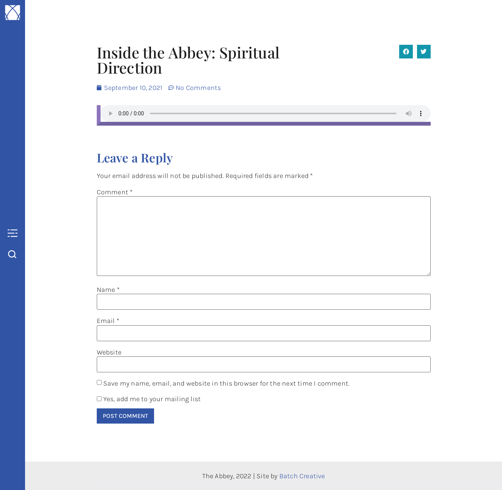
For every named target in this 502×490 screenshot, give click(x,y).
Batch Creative (302, 476)
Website (109, 352)
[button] (406, 51)
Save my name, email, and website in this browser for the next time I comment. (226, 383)
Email (108, 320)
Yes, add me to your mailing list (149, 398)
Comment (115, 192)
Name (108, 289)
